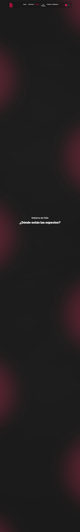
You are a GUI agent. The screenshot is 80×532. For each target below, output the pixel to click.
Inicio (24, 4)
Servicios (31, 4)
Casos (37, 4)
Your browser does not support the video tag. (40, 266)
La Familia (43, 5)
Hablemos (55, 4)
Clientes (49, 4)
